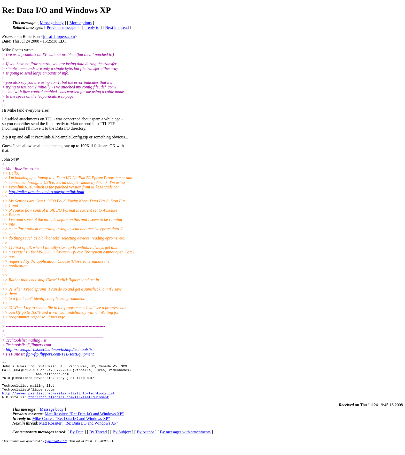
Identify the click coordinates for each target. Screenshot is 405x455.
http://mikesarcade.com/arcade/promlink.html (46, 191)
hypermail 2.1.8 (56, 449)
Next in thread (117, 27)
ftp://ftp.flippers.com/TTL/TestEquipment (60, 354)
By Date (76, 439)
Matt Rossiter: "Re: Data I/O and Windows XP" (84, 421)
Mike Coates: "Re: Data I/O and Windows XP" (71, 426)
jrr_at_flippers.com (59, 36)
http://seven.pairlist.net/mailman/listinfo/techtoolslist (50, 349)
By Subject (122, 439)
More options (80, 23)
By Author (145, 439)
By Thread (98, 439)
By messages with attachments (185, 439)
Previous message (61, 27)
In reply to (90, 27)
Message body (52, 23)
